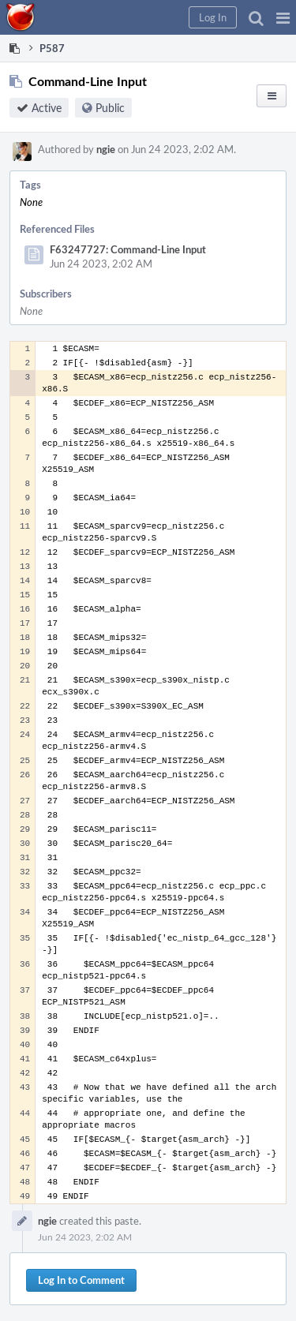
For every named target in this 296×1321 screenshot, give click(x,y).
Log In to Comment (81, 1280)
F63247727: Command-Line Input (128, 249)
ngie (105, 149)
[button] (283, 17)
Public (110, 107)
